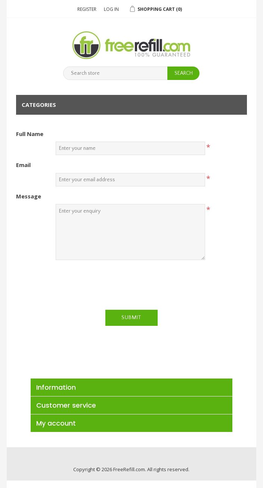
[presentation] (131, 280)
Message (28, 196)
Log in (111, 9)
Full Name (29, 134)
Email (23, 165)
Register (86, 9)
